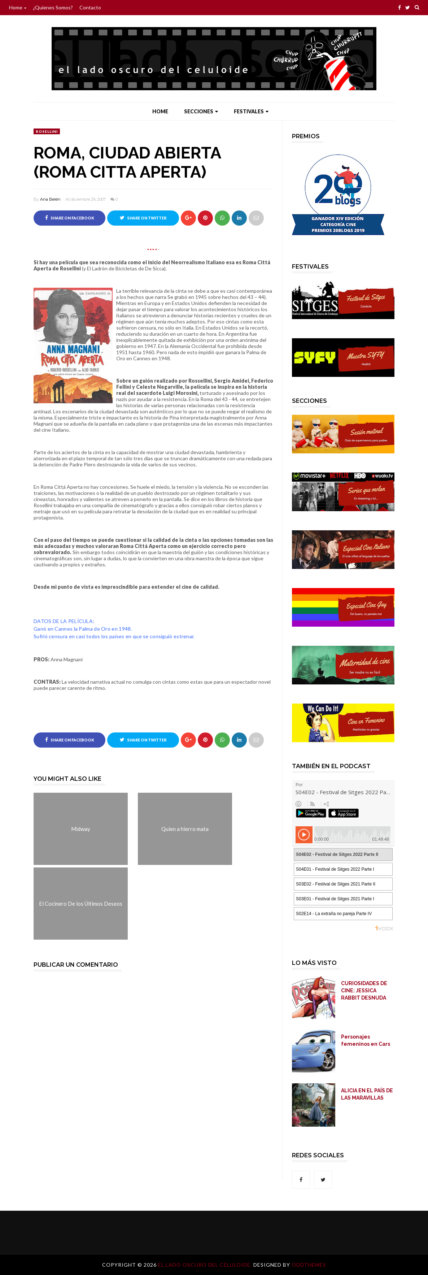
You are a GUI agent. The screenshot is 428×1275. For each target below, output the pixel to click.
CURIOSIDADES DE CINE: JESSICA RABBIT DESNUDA (364, 990)
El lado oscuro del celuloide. (205, 1265)
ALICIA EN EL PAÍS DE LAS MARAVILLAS (367, 1094)
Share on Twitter (143, 217)
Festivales (251, 111)
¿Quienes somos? (53, 7)
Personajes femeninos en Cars (365, 1040)
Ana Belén (50, 199)
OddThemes (309, 1265)
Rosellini (47, 131)
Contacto (90, 7)
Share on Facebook (69, 217)
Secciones (201, 111)
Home (17, 7)
